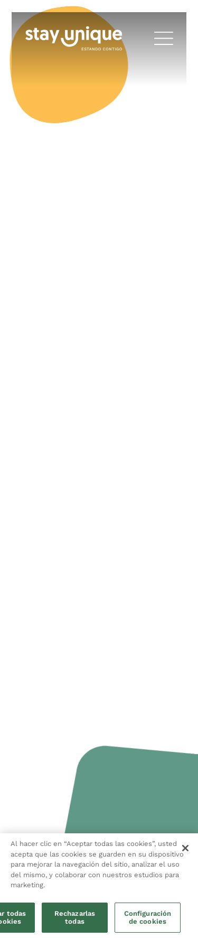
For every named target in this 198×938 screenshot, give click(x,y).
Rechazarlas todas (74, 917)
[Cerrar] (185, 848)
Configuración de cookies (148, 917)
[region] (99, 885)
